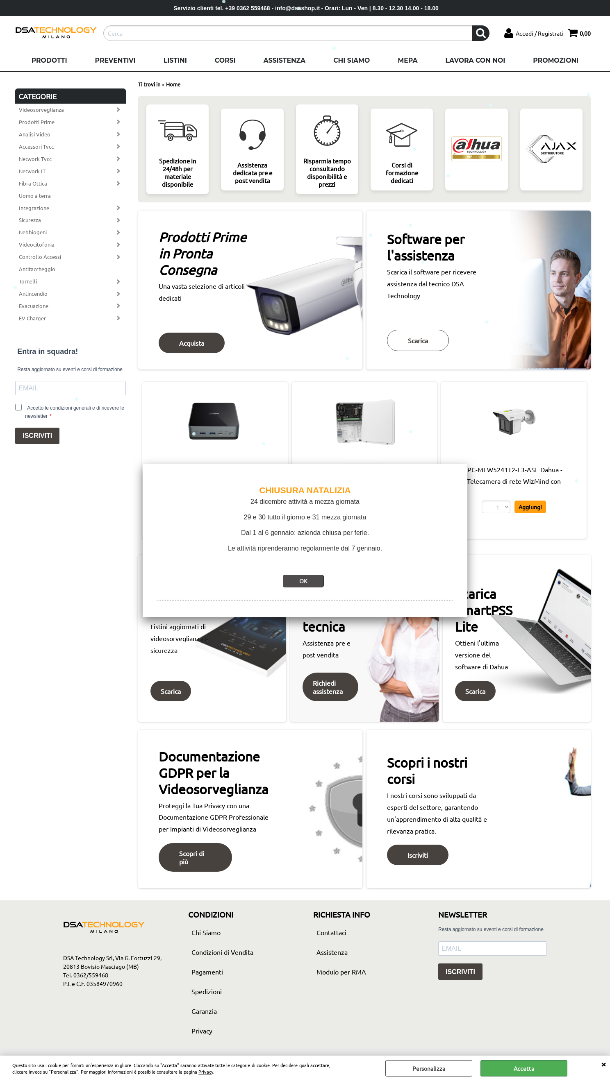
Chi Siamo (351, 60)
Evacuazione (33, 305)
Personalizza (428, 1068)
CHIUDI (603, 1064)
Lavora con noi (475, 60)
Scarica (418, 340)
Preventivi (115, 60)
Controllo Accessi (40, 256)
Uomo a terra (35, 195)
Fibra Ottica (33, 183)
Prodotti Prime (37, 121)
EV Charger (32, 318)
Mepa (407, 60)
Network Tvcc (35, 158)
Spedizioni (206, 991)
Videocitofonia (37, 244)
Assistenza (284, 60)
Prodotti (49, 60)
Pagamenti (207, 972)
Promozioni (555, 60)
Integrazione (34, 207)
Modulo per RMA (341, 972)
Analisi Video (34, 134)
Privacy (205, 1071)
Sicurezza (30, 219)
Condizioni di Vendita (222, 952)
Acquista (191, 343)
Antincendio (33, 293)
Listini (175, 60)
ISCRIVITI (37, 435)
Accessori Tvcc (36, 146)
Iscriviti (417, 855)
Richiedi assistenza (328, 687)
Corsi (225, 60)
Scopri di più (191, 857)
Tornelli (28, 281)
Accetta (524, 1068)
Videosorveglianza (41, 109)
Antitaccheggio (37, 268)
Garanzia (204, 1011)
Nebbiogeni (33, 232)
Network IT (32, 171)
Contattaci (331, 932)
